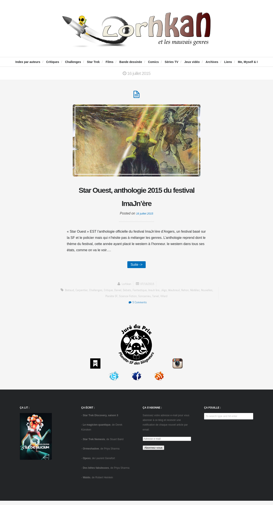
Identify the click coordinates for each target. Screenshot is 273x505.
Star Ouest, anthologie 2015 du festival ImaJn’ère (136, 198)
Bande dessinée (130, 62)
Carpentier (85, 294)
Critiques (52, 62)
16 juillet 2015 (144, 216)
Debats (133, 294)
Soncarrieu (152, 300)
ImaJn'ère (163, 294)
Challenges (73, 62)
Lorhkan (125, 288)
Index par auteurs (27, 62)
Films (109, 62)
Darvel (124, 294)
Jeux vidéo (192, 62)
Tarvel (164, 300)
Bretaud (72, 294)
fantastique (147, 294)
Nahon (195, 294)
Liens (228, 62)
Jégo (173, 294)
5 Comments (137, 306)
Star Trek (93, 62)
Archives (212, 62)
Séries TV (171, 62)
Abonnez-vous (153, 452)
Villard (173, 300)
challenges (100, 294)
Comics (153, 62)
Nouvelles (102, 300)
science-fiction (134, 300)
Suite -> (136, 268)
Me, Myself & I (248, 62)
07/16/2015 (147, 288)
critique (113, 294)
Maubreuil (184, 294)
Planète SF (116, 300)
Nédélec (206, 294)
